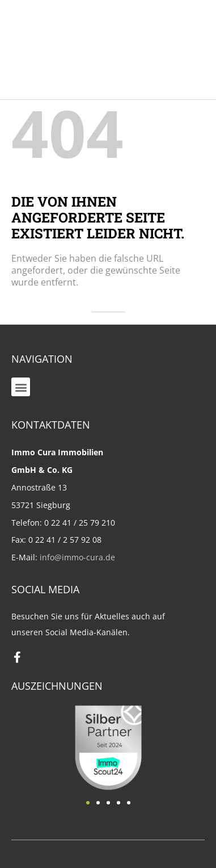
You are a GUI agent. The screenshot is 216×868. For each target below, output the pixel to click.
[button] (20, 387)
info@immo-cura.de (77, 557)
